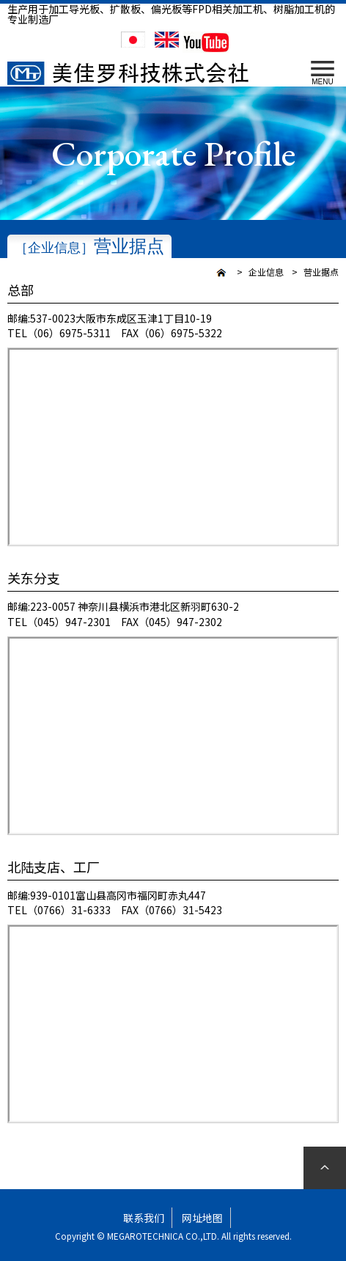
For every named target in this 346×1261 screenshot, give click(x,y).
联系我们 (143, 1217)
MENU (322, 73)
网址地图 (202, 1217)
